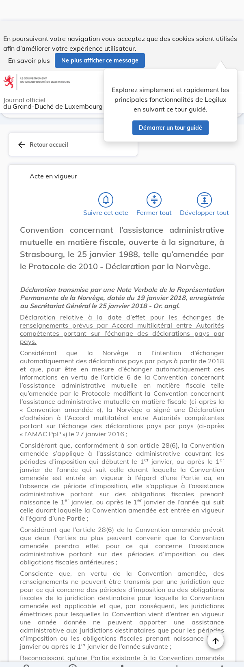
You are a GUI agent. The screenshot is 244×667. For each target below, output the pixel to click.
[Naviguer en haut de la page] (215, 620)
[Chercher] (27, 654)
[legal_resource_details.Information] (72, 654)
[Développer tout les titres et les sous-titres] (204, 179)
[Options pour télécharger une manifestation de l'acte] (176, 654)
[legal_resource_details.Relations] (122, 654)
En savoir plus (29, 40)
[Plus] (222, 654)
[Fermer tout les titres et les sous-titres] (154, 179)
